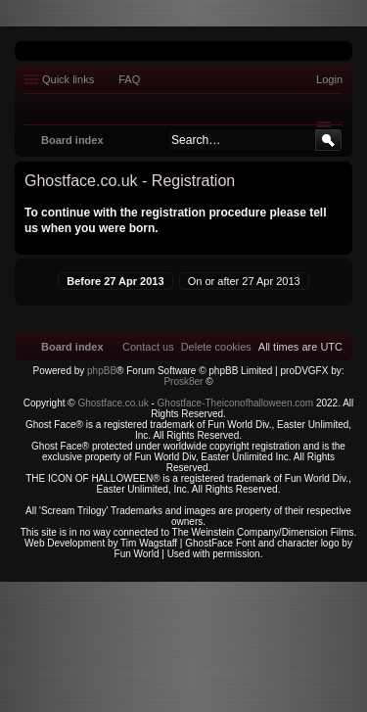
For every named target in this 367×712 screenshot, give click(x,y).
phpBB (101, 370)
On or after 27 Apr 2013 (244, 281)
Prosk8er (183, 381)
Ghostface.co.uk (114, 403)
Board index (72, 140)
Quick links (68, 79)
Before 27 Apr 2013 (115, 281)
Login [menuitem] (329, 79)
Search (328, 140)
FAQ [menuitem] (129, 79)
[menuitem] (216, 347)
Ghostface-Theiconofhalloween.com (236, 403)
